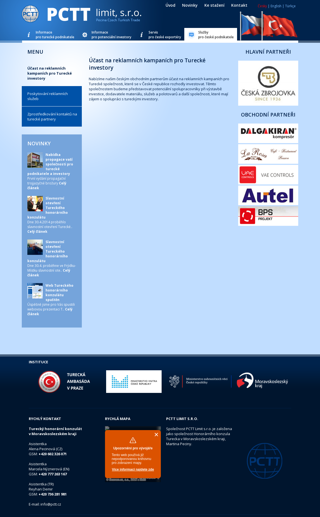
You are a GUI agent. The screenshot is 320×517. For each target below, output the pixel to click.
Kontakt (239, 5)
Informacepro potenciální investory (111, 34)
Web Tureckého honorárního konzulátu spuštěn (59, 292)
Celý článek (37, 231)
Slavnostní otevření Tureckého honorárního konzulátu (47, 208)
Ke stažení (214, 5)
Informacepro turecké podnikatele (55, 34)
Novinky (190, 5)
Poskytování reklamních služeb (47, 96)
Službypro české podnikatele (216, 34)
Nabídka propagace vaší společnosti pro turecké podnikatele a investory (50, 164)
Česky (262, 6)
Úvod (170, 5)
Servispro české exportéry (165, 34)
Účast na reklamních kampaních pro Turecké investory (49, 73)
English (276, 6)
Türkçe (290, 6)
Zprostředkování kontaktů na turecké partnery (52, 117)
